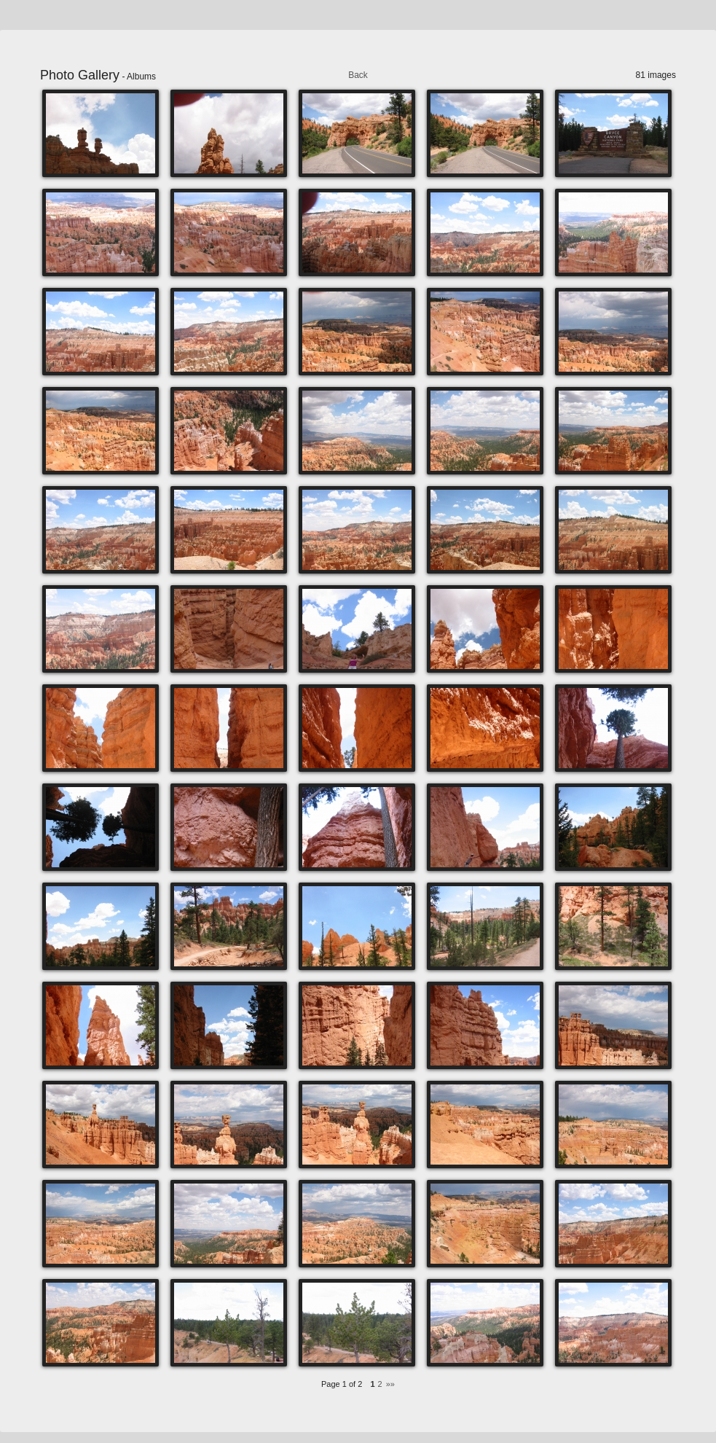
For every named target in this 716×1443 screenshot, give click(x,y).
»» (390, 1384)
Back (358, 75)
